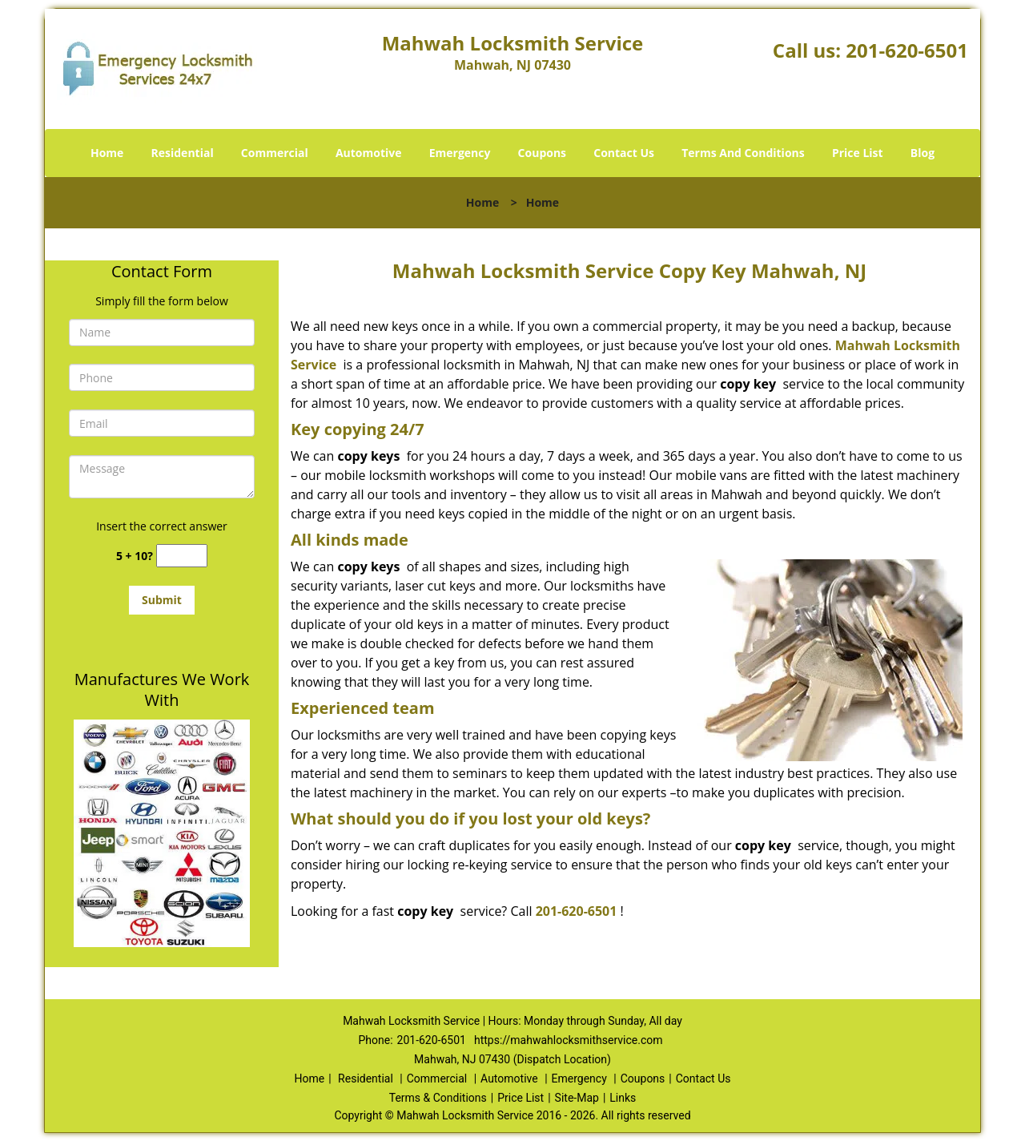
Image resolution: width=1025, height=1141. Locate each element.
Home (106, 152)
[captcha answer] (181, 555)
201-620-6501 (907, 50)
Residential (182, 152)
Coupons (542, 152)
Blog (922, 152)
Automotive (369, 152)
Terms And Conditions (743, 152)
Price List (857, 152)
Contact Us (623, 152)
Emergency (460, 152)
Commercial (274, 152)
